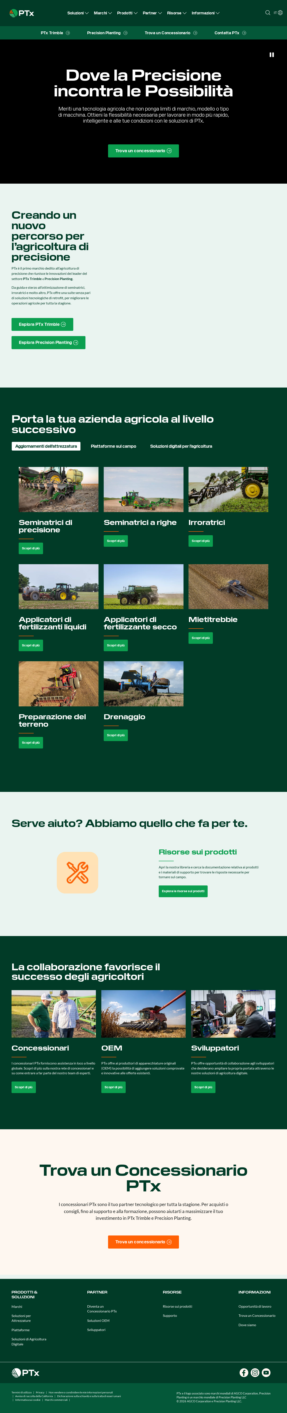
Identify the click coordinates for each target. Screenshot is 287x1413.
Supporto (170, 1315)
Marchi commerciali (56, 1399)
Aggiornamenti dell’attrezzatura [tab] (46, 446)
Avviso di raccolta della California (34, 1396)
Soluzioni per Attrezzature (21, 1318)
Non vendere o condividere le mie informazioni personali (81, 1392)
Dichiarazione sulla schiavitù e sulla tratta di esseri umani (89, 1396)
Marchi (17, 1306)
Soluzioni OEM (98, 1320)
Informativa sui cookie (27, 1399)
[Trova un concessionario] (143, 1242)
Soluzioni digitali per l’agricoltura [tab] (181, 446)
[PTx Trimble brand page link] (42, 324)
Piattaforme (21, 1330)
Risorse (172, 1292)
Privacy (40, 1392)
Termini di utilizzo (22, 1392)
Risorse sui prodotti (177, 1306)
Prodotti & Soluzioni (24, 1294)
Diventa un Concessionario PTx (102, 1308)
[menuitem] (78, 13)
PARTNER (97, 1292)
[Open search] (267, 12)
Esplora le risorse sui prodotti (183, 891)
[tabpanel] (144, 613)
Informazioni (255, 1292)
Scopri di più (31, 548)
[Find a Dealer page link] (143, 150)
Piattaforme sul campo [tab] (113, 446)
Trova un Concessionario (257, 1315)
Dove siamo (247, 1325)
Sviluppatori (96, 1330)
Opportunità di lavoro (255, 1306)
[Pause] (271, 54)
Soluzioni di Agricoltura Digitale (29, 1341)
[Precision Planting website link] (49, 342)
